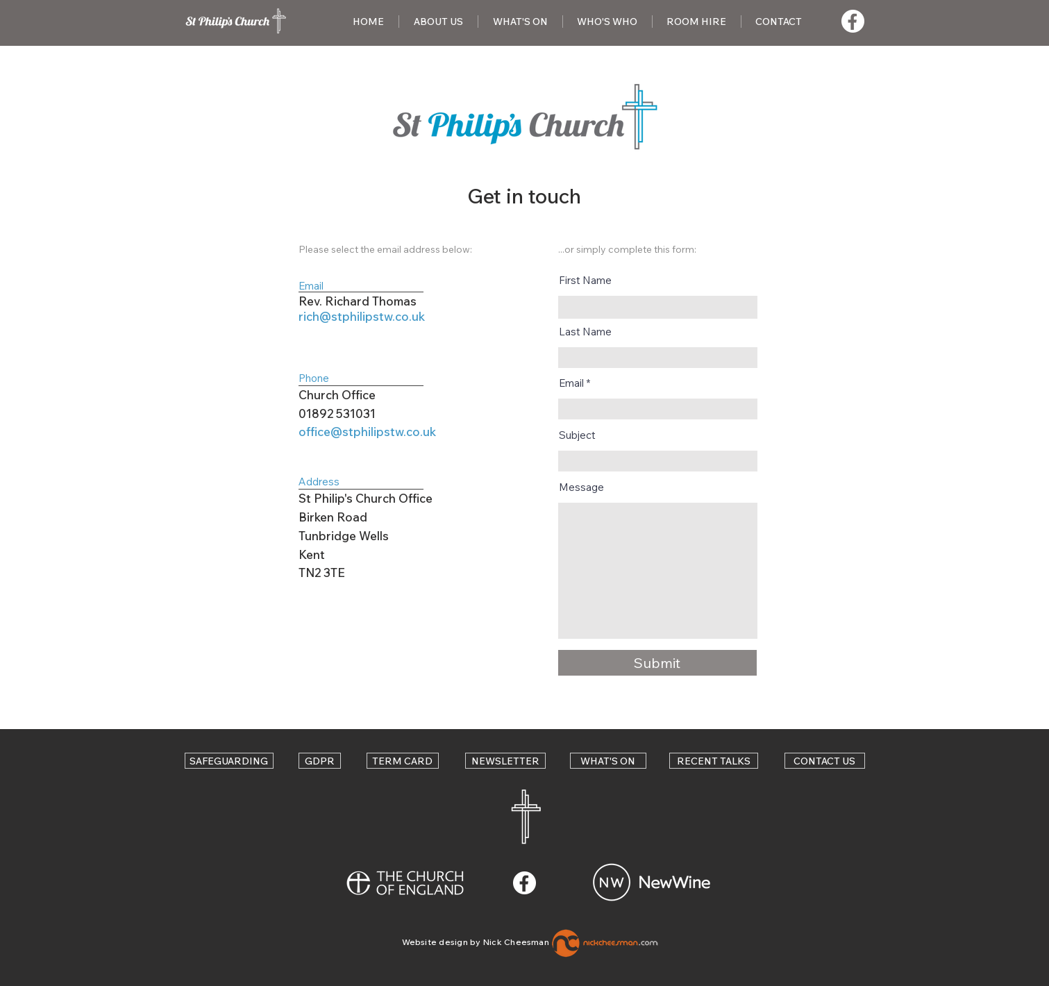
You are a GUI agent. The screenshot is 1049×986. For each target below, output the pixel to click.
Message (581, 487)
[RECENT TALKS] (713, 761)
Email (571, 383)
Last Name (585, 331)
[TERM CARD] (403, 761)
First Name (585, 280)
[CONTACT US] (824, 761)
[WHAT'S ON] (608, 761)
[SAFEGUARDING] (229, 761)
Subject (577, 435)
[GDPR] (320, 761)
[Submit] (657, 663)
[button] (438, 21)
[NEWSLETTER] (505, 761)
